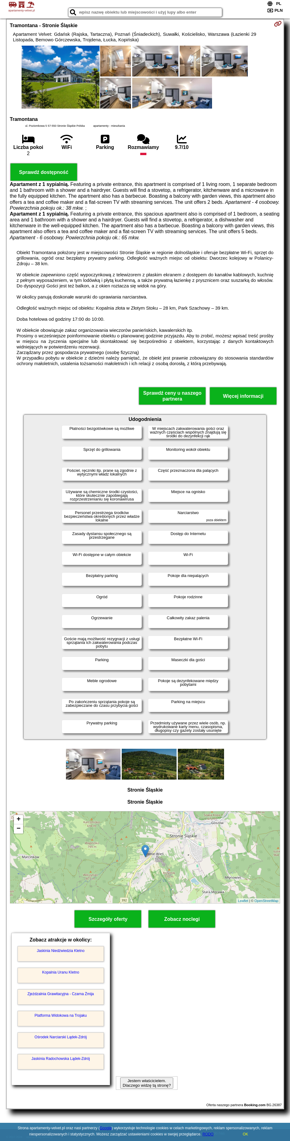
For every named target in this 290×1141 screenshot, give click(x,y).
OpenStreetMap (267, 901)
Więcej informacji (243, 396)
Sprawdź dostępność (43, 172)
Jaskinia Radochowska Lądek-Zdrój (60, 1059)
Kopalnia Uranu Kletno (60, 972)
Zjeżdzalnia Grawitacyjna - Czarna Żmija (60, 994)
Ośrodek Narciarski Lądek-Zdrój (61, 1037)
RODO (208, 1134)
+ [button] (19, 819)
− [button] (19, 829)
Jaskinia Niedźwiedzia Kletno (60, 951)
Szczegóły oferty (107, 919)
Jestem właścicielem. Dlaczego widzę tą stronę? (147, 1083)
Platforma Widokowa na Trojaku (61, 1015)
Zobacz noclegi (182, 919)
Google (106, 1128)
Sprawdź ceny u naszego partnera (172, 396)
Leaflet (243, 901)
